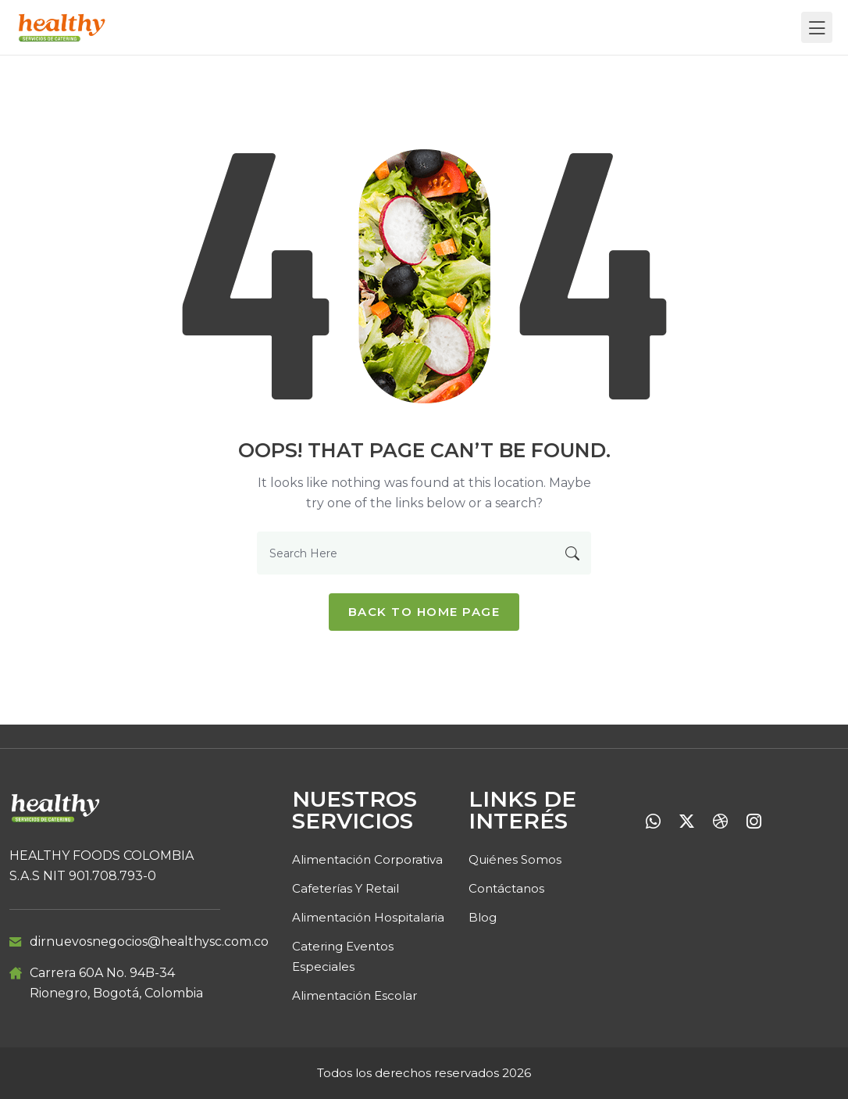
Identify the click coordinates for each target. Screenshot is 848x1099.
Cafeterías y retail (345, 888)
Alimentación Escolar (354, 995)
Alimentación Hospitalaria (368, 917)
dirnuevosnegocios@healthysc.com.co (149, 941)
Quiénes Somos (515, 859)
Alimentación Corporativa (367, 859)
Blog (483, 917)
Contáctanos (506, 888)
